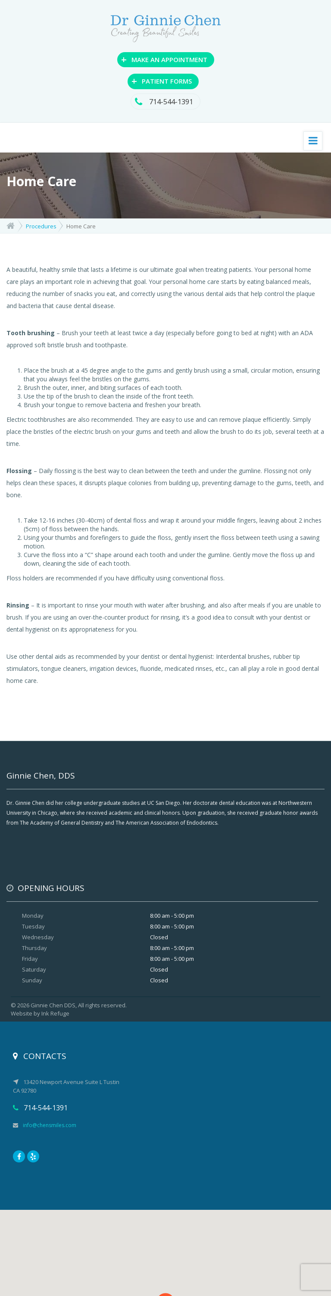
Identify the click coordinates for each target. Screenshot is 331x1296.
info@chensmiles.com (44, 1125)
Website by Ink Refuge (40, 1013)
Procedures (41, 226)
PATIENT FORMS (161, 80)
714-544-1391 (165, 101)
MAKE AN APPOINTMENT (164, 59)
